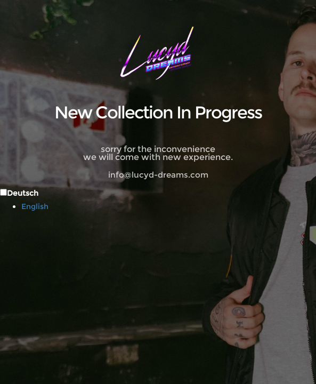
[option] (168, 206)
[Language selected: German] (158, 199)
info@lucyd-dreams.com (158, 175)
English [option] (34, 206)
